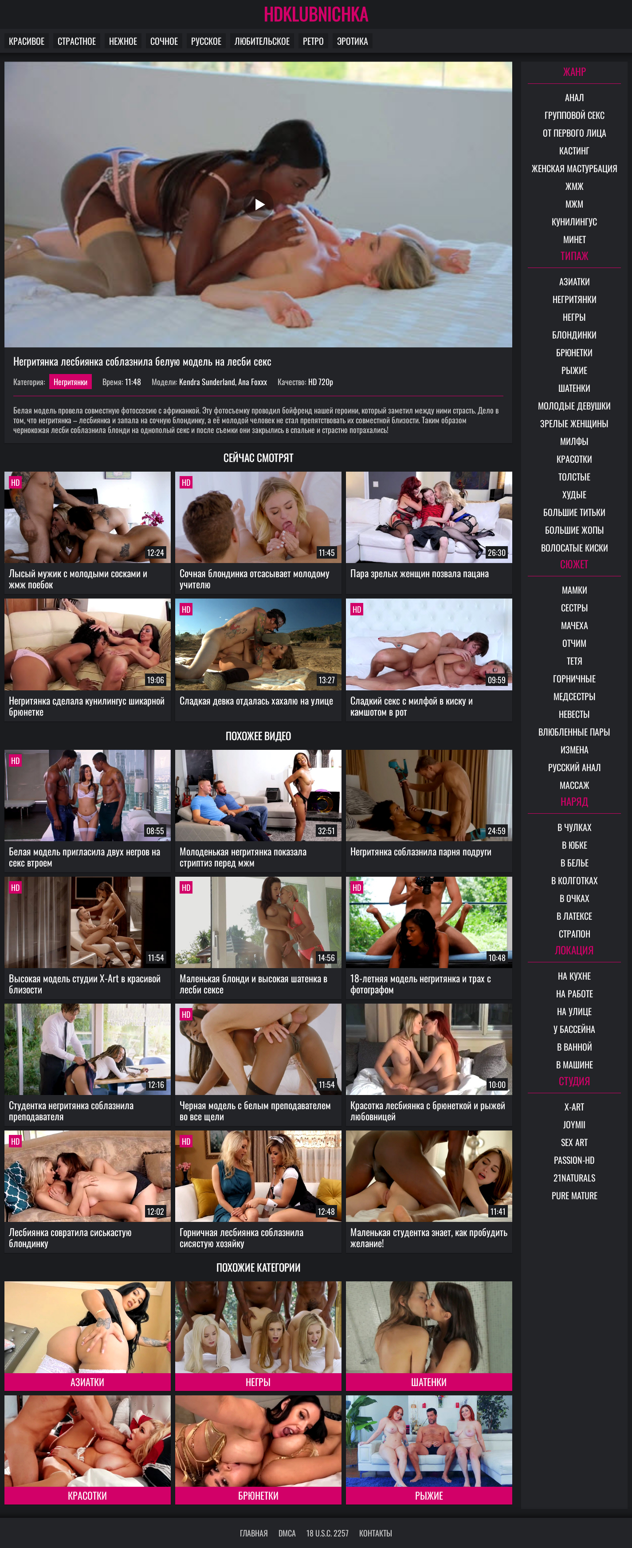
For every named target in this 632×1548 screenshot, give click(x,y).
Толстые (574, 476)
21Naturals (574, 1177)
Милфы (574, 441)
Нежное (123, 40)
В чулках (574, 827)
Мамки (574, 589)
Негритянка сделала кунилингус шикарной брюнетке (87, 705)
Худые (574, 494)
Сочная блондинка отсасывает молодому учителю (255, 578)
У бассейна (574, 1029)
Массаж (574, 785)
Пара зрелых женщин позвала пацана (419, 573)
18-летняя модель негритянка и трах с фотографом (420, 983)
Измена (575, 749)
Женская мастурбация (574, 168)
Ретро (313, 40)
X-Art (574, 1106)
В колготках (574, 880)
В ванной (574, 1046)
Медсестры (574, 696)
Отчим (574, 643)
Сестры (574, 607)
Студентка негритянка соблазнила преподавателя (71, 1110)
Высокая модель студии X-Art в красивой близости (85, 983)
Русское (206, 40)
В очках (574, 898)
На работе (574, 993)
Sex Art (574, 1142)
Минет (574, 239)
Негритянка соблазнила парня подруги (420, 851)
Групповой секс (575, 115)
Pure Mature (574, 1195)
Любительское (262, 40)
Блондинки (574, 334)
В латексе (574, 915)
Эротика (352, 40)
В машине (574, 1064)
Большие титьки (574, 512)
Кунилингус (574, 221)
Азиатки (87, 1382)
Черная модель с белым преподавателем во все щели (255, 1110)
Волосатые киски (574, 547)
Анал (574, 97)
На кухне (574, 975)
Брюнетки (258, 1495)
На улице (574, 1011)
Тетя (574, 660)
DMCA (287, 1533)
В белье (575, 862)
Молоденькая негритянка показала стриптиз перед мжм (243, 856)
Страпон (574, 933)
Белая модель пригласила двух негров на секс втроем (84, 856)
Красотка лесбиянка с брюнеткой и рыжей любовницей (427, 1110)
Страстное (77, 40)
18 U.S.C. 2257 (327, 1533)
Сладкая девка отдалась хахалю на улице (256, 700)
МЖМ (574, 203)
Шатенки (429, 1382)
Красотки (87, 1495)
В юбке (574, 844)
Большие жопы (574, 529)
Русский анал (574, 767)
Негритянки (70, 381)
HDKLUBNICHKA (316, 13)
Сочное (164, 40)
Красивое (26, 40)
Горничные (574, 678)
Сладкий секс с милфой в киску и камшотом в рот (411, 705)
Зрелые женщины (574, 423)
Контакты (375, 1533)
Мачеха (574, 625)
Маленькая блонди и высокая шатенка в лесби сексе (253, 983)
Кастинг (574, 150)
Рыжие (429, 1495)
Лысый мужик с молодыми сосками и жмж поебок (78, 578)
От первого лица (574, 132)
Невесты (574, 714)
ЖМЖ (574, 186)
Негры (258, 1382)
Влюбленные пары (574, 731)
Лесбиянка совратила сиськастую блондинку (70, 1237)
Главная (254, 1533)
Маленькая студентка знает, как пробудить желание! (428, 1237)
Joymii (574, 1124)
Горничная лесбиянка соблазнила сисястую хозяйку (241, 1237)
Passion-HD (574, 1159)
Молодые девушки (574, 405)
